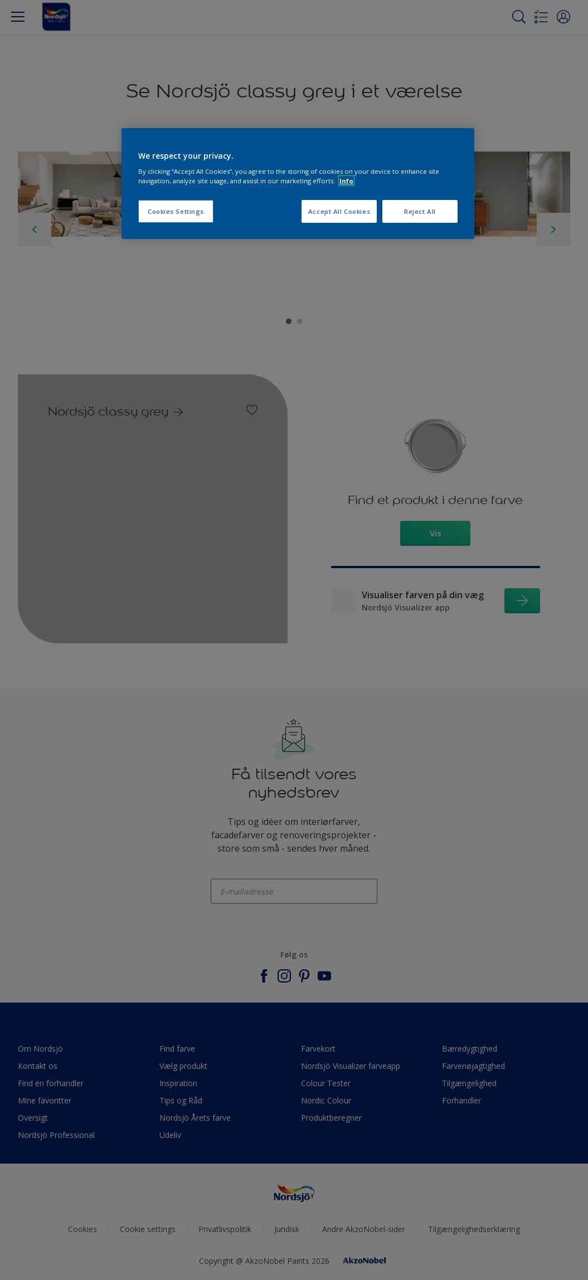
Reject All (420, 211)
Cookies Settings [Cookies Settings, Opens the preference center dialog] (176, 211)
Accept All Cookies (339, 211)
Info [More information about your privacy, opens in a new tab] (346, 181)
